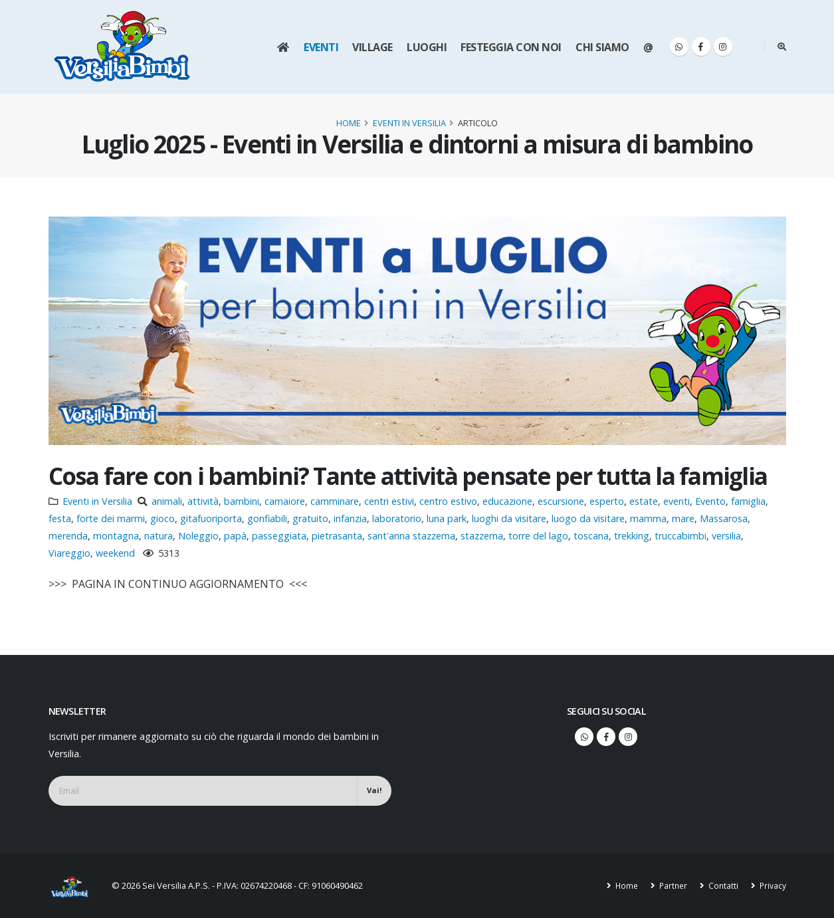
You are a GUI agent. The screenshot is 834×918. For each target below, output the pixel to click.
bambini (241, 501)
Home (348, 123)
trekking (631, 535)
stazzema (482, 535)
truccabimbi (680, 535)
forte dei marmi (110, 518)
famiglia (748, 501)
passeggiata (279, 535)
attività (203, 501)
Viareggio (69, 553)
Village (372, 47)
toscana (591, 535)
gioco (162, 518)
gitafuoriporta (211, 518)
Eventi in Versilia (409, 123)
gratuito (310, 518)
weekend (115, 553)
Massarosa (724, 518)
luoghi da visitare (509, 518)
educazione (507, 501)
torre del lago (538, 535)
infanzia (350, 518)
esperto (606, 501)
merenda (68, 535)
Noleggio (198, 535)
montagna (116, 535)
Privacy (771, 885)
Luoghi (427, 47)
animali (167, 501)
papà (235, 535)
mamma (648, 518)
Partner (670, 885)
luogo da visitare (588, 518)
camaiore (284, 501)
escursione (561, 501)
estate (643, 501)
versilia (726, 535)
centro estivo (448, 501)
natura (158, 535)
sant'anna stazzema (411, 535)
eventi (676, 501)
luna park (447, 518)
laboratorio (396, 518)
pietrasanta (337, 535)
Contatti (721, 885)
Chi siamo (602, 47)
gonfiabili (267, 518)
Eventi (321, 47)
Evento (710, 501)
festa (60, 518)
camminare (334, 501)
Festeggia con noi (511, 47)
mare (683, 518)
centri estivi (389, 501)
